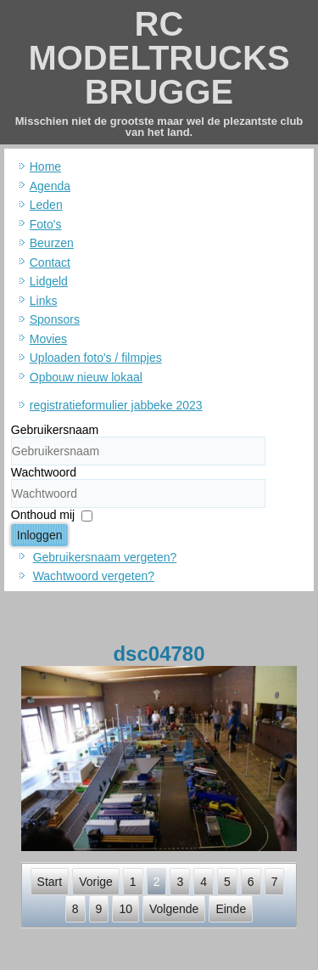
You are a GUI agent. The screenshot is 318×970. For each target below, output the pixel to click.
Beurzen (52, 243)
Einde (230, 909)
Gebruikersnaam (55, 430)
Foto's (46, 224)
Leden (46, 204)
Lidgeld (49, 281)
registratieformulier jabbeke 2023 (116, 405)
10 (125, 909)
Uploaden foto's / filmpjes (96, 357)
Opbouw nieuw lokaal (86, 377)
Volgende (173, 909)
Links (44, 300)
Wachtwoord (43, 472)
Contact (50, 262)
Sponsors (55, 319)
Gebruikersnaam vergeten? (105, 557)
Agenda (50, 186)
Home (45, 166)
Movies (48, 339)
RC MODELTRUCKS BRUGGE (158, 57)
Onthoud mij (43, 515)
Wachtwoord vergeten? (93, 576)
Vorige (96, 881)
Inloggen (40, 535)
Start (50, 881)
